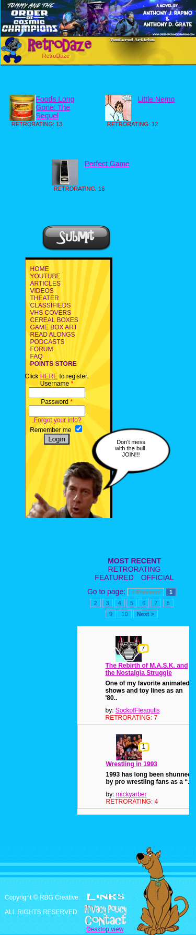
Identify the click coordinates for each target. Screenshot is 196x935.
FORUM (41, 349)
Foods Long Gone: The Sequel (55, 107)
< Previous (145, 592)
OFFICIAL (157, 577)
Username (56, 383)
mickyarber (131, 794)
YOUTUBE (45, 276)
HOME (39, 269)
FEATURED (114, 577)
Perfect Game (107, 163)
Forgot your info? (57, 420)
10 (124, 614)
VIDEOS (42, 290)
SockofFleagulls (138, 710)
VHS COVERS (51, 312)
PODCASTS (47, 342)
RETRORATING (134, 569)
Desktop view (104, 929)
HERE (48, 376)
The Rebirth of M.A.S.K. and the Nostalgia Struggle (147, 669)
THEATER (44, 298)
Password (57, 401)
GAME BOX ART (53, 327)
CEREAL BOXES (54, 320)
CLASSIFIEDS (50, 305)
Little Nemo (156, 99)
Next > (145, 614)
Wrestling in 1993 (131, 764)
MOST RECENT (134, 561)
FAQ (36, 356)
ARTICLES (45, 283)
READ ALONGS (52, 334)
